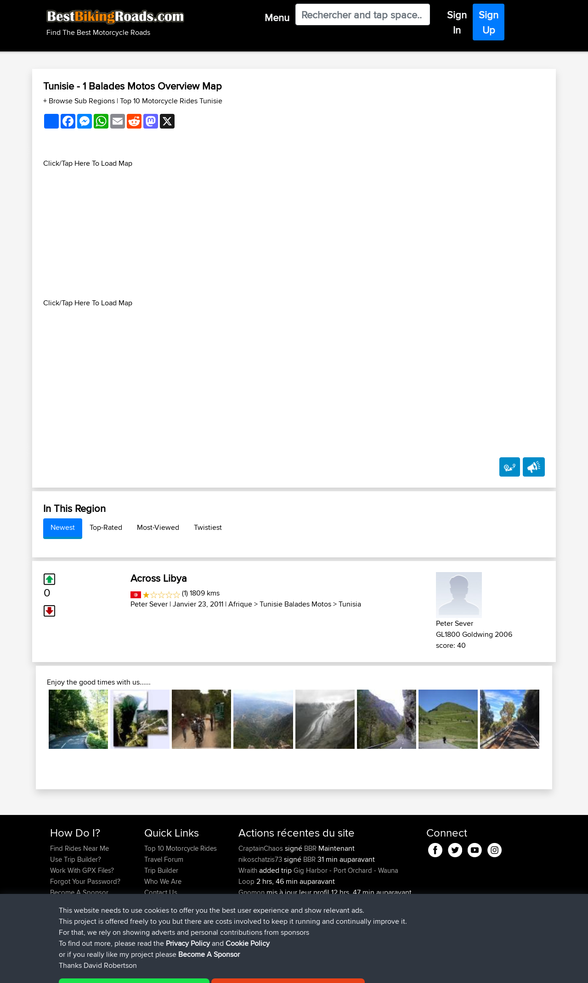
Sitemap (136, 969)
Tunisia (350, 604)
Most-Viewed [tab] (158, 527)
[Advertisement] (294, 233)
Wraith (248, 870)
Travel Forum (163, 859)
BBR (310, 848)
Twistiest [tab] (208, 527)
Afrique (240, 604)
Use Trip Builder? (75, 859)
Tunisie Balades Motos (295, 604)
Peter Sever (149, 604)
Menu (277, 17)
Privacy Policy (173, 969)
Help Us (156, 903)
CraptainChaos (261, 848)
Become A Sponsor (79, 892)
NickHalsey (256, 914)
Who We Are (162, 881)
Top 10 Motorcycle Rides (180, 848)
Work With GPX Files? (82, 870)
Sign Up (488, 22)
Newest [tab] (63, 527)
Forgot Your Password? (85, 881)
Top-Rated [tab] (106, 527)
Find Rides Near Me (79, 848)
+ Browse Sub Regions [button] (80, 100)
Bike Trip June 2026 (338, 914)
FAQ (56, 903)
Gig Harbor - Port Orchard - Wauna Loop (318, 875)
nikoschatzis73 (261, 859)
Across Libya (158, 578)
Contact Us (160, 892)
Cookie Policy (218, 969)
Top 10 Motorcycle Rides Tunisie (171, 100)
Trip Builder (161, 870)
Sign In (457, 22)
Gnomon (252, 892)
